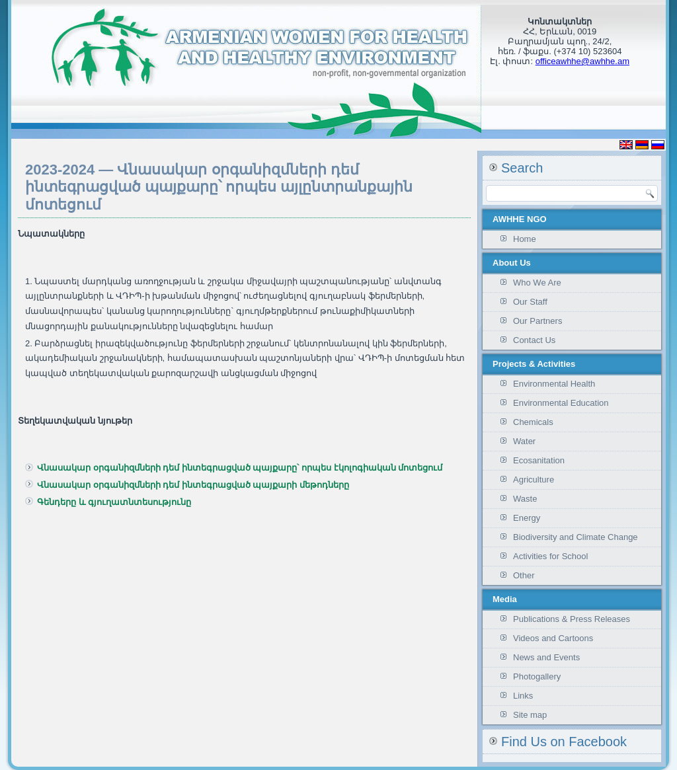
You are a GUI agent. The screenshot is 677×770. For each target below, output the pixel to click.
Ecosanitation (539, 460)
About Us (512, 263)
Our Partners (537, 321)
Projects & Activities (534, 364)
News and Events (546, 657)
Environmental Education (561, 403)
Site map (530, 715)
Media (505, 599)
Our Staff (530, 302)
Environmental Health (554, 384)
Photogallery (537, 676)
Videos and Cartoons (553, 638)
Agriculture (533, 479)
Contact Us (534, 340)
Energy (526, 518)
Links (523, 696)
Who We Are (537, 283)
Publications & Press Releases (571, 619)
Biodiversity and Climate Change (575, 537)
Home (524, 239)
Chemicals (533, 422)
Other (524, 575)
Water (524, 441)
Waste (525, 499)
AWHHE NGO (520, 219)
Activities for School (550, 556)
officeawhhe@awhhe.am (582, 61)
